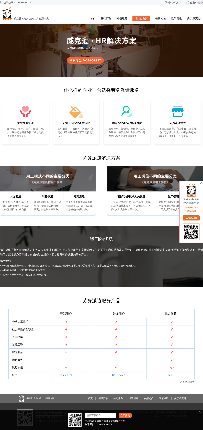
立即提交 (125, 415)
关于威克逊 (193, 18)
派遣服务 (141, 18)
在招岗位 (160, 18)
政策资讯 (176, 18)
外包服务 (122, 18)
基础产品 (106, 18)
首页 (93, 18)
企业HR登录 (196, 2)
